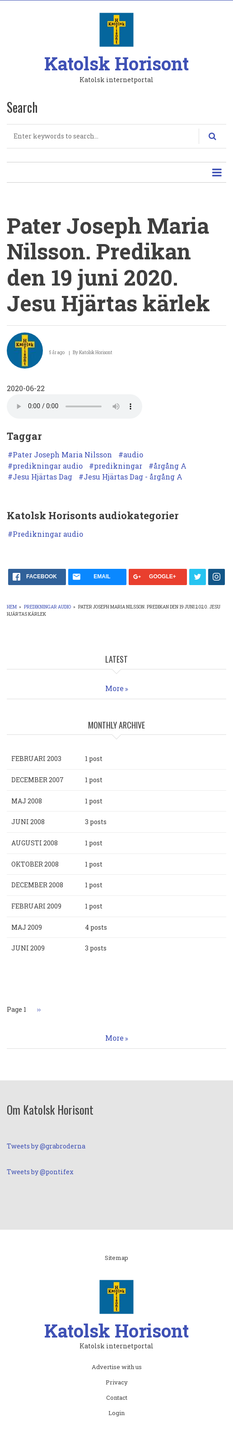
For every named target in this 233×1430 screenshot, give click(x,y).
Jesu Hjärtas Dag (42, 476)
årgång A (170, 466)
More (114, 688)
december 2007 (37, 779)
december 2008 (37, 885)
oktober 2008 (35, 864)
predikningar (118, 466)
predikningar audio (48, 466)
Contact (116, 1398)
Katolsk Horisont (116, 63)
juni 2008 (28, 821)
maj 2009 (26, 927)
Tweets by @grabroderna (46, 1146)
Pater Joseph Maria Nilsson (62, 454)
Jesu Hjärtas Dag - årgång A (133, 476)
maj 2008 (26, 801)
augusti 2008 (34, 843)
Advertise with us (117, 1367)
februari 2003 (36, 758)
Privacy (117, 1382)
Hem (12, 607)
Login (116, 1413)
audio (133, 454)
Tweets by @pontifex (40, 1171)
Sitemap (116, 1258)
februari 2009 (36, 906)
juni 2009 (28, 948)
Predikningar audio (48, 534)
